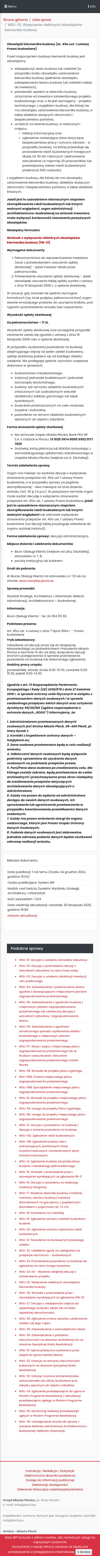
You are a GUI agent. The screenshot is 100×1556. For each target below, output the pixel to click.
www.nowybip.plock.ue (36, 581)
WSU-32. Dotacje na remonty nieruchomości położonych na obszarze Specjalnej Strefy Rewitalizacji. (49, 1365)
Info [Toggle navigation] (92, 6)
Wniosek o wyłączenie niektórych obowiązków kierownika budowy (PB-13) (43, 240)
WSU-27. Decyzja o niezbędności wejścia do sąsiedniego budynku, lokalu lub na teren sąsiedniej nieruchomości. (49, 1308)
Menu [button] (10, 6)
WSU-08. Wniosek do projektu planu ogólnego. (51, 1071)
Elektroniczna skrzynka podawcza (50, 1475)
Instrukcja (33, 1471)
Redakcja (50, 1471)
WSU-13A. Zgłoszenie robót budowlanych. (47, 1136)
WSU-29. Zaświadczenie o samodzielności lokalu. (52, 1329)
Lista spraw (41, 19)
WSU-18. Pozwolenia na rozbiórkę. (41, 1213)
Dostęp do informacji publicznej (50, 1480)
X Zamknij (83, 1552)
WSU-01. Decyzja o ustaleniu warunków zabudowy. (53, 960)
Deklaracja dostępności (50, 1485)
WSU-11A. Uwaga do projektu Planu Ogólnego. (50, 1108)
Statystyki (67, 1471)
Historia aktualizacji (22, 915)
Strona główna (15, 19)
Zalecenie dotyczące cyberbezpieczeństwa (50, 1489)
